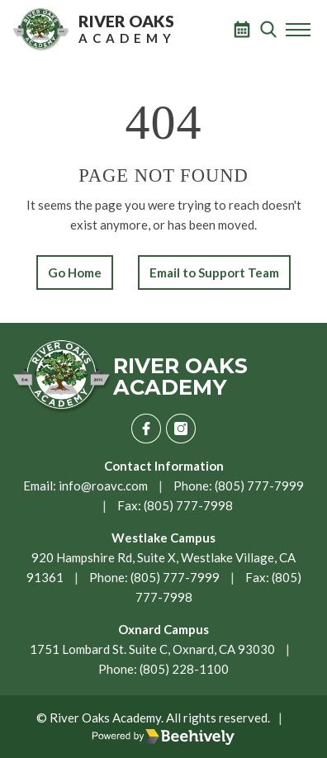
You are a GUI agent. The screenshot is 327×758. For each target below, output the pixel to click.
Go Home (75, 272)
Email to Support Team (214, 272)
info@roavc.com (103, 485)
